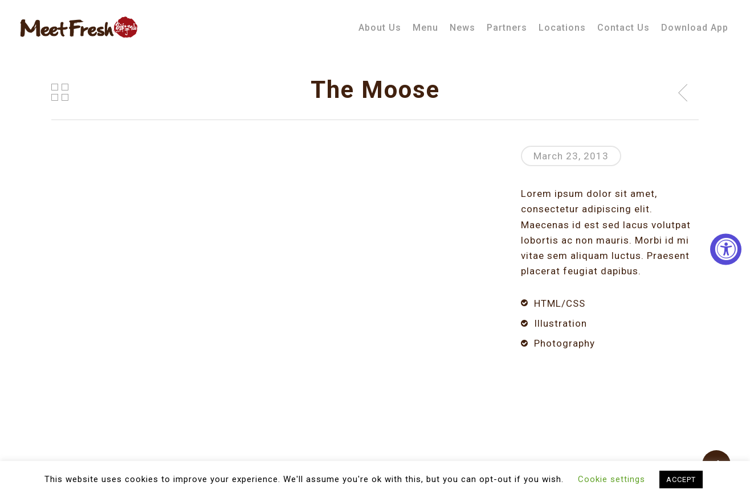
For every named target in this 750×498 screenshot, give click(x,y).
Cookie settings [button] (611, 479)
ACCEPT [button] (681, 479)
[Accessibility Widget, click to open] (725, 249)
